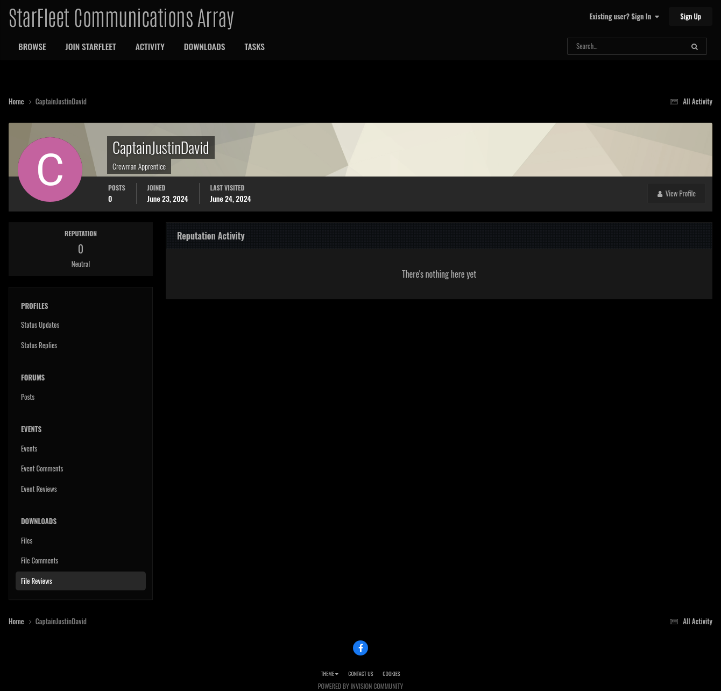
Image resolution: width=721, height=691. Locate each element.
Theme (329, 673)
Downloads (204, 46)
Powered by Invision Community (360, 685)
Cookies (391, 673)
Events (29, 448)
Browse (32, 46)
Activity (150, 46)
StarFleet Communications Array (121, 16)
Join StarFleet (91, 46)
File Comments (39, 560)
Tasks (254, 46)
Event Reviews (39, 488)
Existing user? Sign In (624, 16)
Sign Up (690, 16)
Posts (27, 396)
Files (26, 540)
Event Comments (42, 468)
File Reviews (36, 580)
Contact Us (360, 673)
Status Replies (39, 345)
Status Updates (40, 324)
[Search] (597, 46)
